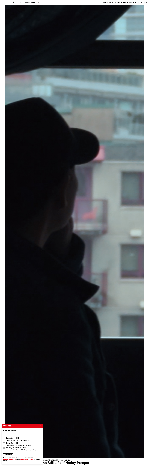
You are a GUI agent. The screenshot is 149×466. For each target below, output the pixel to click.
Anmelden (8, 454)
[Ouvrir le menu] (2, 2)
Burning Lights (65, 460)
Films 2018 (55, 460)
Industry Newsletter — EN (20, 449)
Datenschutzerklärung (9, 459)
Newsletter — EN (17, 439)
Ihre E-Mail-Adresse (9, 430)
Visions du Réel (46, 460)
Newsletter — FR (18, 444)
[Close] (40, 426)
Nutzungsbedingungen (26, 459)
